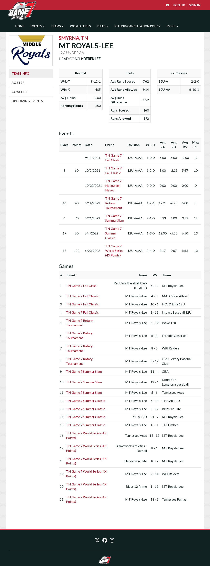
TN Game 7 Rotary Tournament (113, 203)
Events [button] (37, 26)
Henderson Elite (135, 461)
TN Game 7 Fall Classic (82, 296)
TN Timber (170, 425)
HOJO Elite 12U (173, 304)
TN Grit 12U (171, 400)
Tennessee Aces (173, 392)
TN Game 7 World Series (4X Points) (114, 250)
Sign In (194, 5)
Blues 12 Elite (171, 409)
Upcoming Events (27, 101)
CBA (165, 371)
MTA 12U (140, 417)
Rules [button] (102, 26)
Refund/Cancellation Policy (137, 26)
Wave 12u (169, 323)
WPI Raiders (170, 348)
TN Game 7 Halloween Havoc (113, 185)
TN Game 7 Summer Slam (84, 371)
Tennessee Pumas (174, 499)
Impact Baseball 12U (176, 312)
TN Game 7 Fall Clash (81, 285)
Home (19, 26)
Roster (18, 82)
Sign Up (178, 5)
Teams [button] (57, 26)
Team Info (21, 73)
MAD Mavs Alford (175, 296)
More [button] (172, 26)
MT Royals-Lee (172, 285)
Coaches (19, 92)
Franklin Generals (174, 335)
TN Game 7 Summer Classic (113, 233)
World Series (80, 26)
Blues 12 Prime (136, 486)
